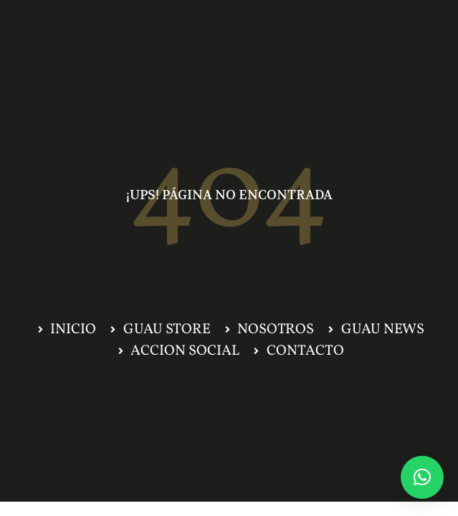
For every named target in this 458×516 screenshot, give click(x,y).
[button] (422, 477)
